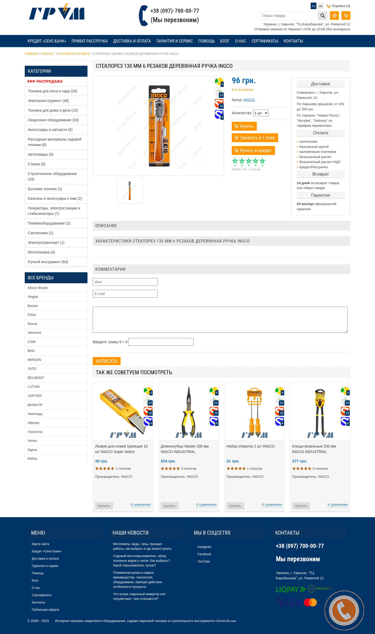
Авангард (35, 414)
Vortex (32, 441)
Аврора (33, 423)
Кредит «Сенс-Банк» (47, 41)
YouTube (203, 561)
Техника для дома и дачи (53, 110)
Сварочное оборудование (53, 120)
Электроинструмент (48, 101)
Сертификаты (265, 41)
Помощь (206, 41)
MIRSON (34, 360)
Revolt (32, 324)
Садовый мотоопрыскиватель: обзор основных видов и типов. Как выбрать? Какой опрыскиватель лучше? (141, 560)
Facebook (204, 554)
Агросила (35, 432)
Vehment (34, 333)
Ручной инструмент (48, 262)
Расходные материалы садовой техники (55, 142)
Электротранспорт (46, 242)
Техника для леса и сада (52, 91)
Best (31, 351)
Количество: (242, 113)
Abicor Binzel (37, 288)
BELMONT (36, 378)
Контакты (293, 41)
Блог (225, 41)
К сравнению (141, 504)
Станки (36, 164)
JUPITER (35, 396)
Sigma (32, 450)
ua (320, 6)
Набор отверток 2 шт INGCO (251, 446)
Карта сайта (40, 544)
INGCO (249, 100)
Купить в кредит (256, 150)
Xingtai (33, 297)
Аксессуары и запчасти (50, 130)
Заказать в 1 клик (257, 137)
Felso (32, 315)
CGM (31, 342)
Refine (33, 459)
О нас (240, 41)
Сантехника (40, 233)
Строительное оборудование (52, 176)
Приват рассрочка (90, 41)
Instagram (204, 547)
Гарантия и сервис (174, 41)
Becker (33, 306)
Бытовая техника (45, 189)
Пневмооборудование (49, 223)
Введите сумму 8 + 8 (110, 342)
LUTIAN (34, 387)
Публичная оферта (45, 610)
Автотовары (40, 154)
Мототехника (41, 252)
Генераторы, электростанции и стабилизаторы (54, 211)
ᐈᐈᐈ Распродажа (45, 81)
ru (313, 6)
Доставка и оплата (132, 41)
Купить (247, 126)
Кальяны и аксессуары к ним (55, 198)
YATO (32, 369)
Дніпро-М (35, 405)
